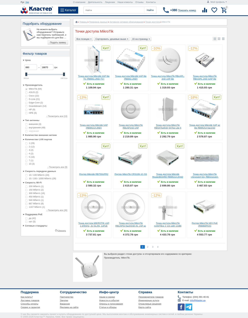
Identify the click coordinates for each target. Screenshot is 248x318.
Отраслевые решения (149, 304)
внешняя (33, 124)
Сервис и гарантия (30, 307)
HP (30, 109)
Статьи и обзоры (108, 307)
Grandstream (35, 106)
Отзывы (139, 2)
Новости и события (109, 300)
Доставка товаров (30, 300)
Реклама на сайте (69, 307)
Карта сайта (144, 307)
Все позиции (84, 39)
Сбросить (62, 230)
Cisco (32, 95)
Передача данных (98, 22)
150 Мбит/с (34, 189)
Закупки (64, 300)
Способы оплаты (29, 304)
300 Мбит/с (35, 193)
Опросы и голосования (111, 304)
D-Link (32, 99)
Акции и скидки (107, 297)
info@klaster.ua (197, 300)
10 (30, 164)
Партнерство (66, 297)
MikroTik (33, 89)
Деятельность (95, 2)
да (30, 218)
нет (30, 221)
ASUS (31, 92)
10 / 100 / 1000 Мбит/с (40, 178)
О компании (79, 2)
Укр (27, 2)
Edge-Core (34, 102)
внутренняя (35, 127)
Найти (150, 10)
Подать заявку (58, 42)
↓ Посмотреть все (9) (57, 167)
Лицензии (110, 2)
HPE (31, 113)
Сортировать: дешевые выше (111, 39)
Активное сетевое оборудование (126, 22)
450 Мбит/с (34, 196)
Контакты (151, 2)
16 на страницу (141, 39)
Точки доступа (152, 22)
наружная (32, 131)
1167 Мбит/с (35, 207)
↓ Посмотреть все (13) (56, 116)
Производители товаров (150, 297)
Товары (83, 22)
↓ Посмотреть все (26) (56, 210)
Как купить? (27, 297)
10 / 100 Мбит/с (37, 175)
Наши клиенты (125, 2)
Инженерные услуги (148, 300)
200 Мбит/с (34, 186)
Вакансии (65, 304)
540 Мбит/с (34, 200)
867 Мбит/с (34, 203)
